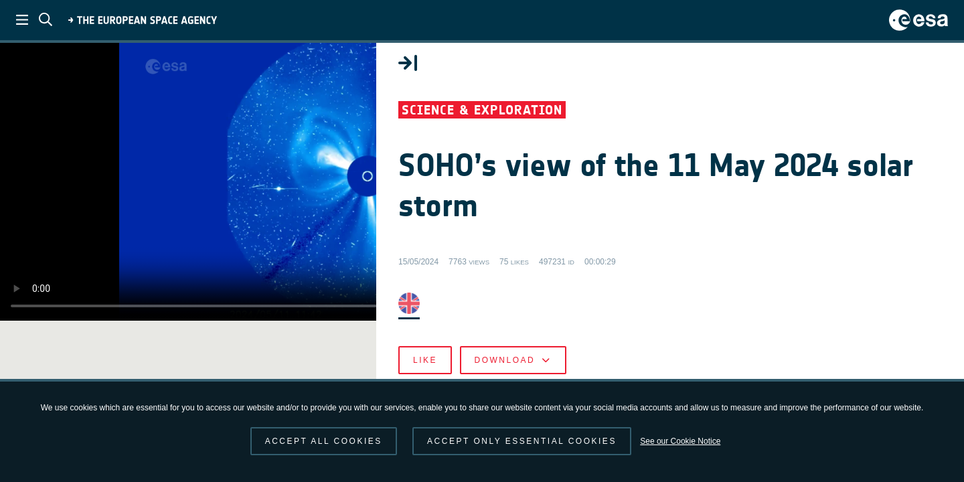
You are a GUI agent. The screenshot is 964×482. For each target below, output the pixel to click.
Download (736, 375)
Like (649, 375)
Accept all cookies (323, 441)
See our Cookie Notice (680, 441)
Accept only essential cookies (522, 441)
